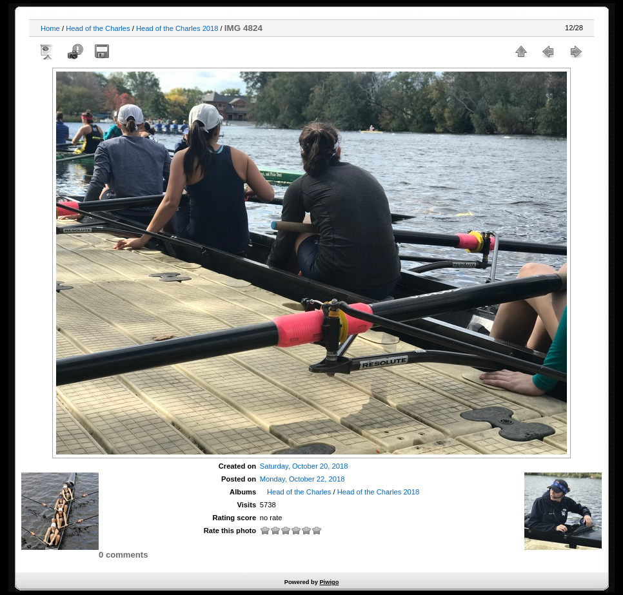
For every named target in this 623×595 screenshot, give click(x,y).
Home (50, 28)
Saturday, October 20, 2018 (304, 466)
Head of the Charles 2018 (177, 28)
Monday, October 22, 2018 (302, 479)
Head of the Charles (98, 28)
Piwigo (329, 582)
